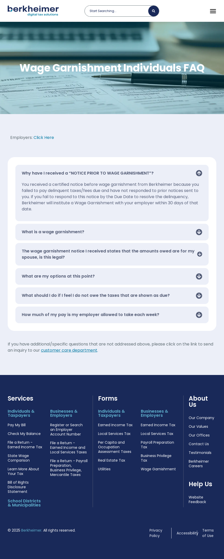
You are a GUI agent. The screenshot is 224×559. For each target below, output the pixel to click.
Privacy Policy (156, 533)
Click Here (44, 137)
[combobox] (118, 11)
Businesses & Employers (64, 413)
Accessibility (187, 533)
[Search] (153, 11)
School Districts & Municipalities (25, 503)
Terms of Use (208, 533)
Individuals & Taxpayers (21, 413)
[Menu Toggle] (213, 11)
